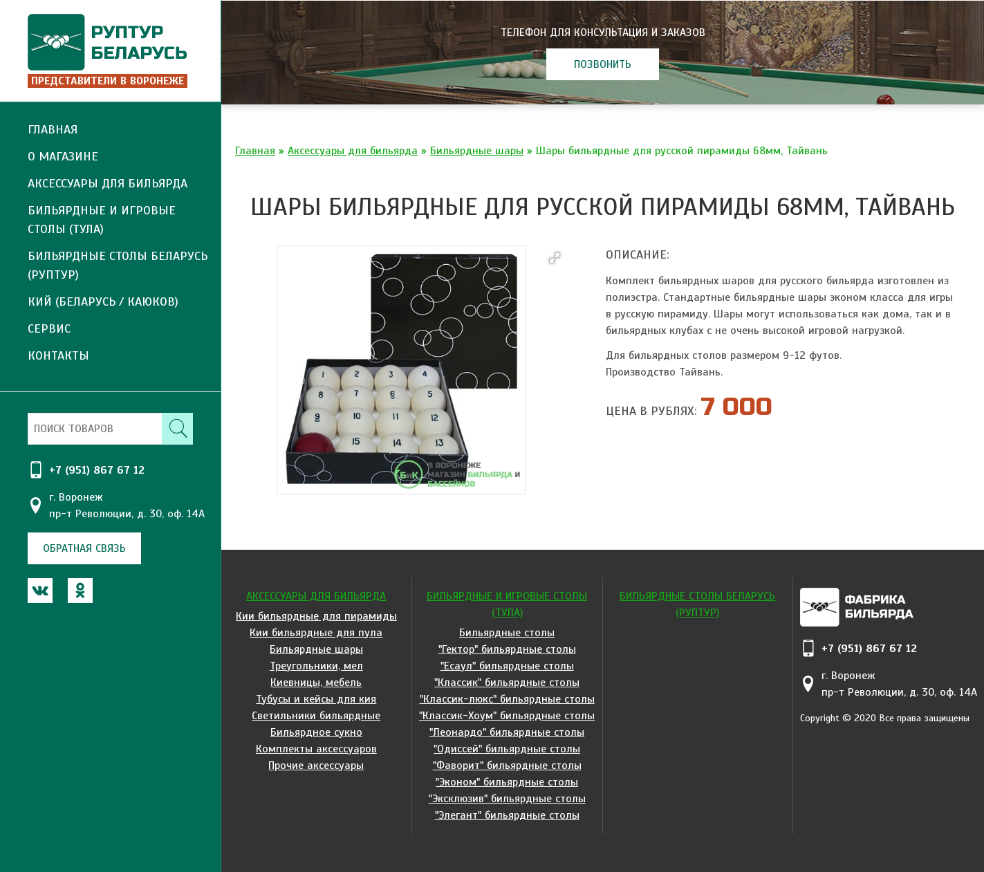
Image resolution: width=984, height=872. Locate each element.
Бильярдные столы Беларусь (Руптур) (117, 265)
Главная (52, 129)
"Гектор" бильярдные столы (507, 649)
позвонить (602, 64)
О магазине (63, 156)
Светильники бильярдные (316, 716)
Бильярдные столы (507, 633)
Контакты (58, 355)
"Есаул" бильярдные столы (507, 666)
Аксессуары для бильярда (353, 151)
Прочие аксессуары (316, 765)
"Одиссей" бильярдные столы (507, 749)
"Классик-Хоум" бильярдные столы (507, 716)
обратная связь (84, 548)
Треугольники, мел (316, 666)
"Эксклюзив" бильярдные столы (507, 799)
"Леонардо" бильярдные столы (506, 732)
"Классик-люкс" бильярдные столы (507, 699)
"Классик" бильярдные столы (506, 682)
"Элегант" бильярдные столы (507, 815)
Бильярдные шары (476, 151)
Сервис (49, 328)
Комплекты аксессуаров (316, 749)
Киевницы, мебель (316, 682)
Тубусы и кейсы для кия (316, 699)
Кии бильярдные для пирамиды (316, 616)
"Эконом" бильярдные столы (507, 782)
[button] (555, 258)
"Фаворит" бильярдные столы (507, 765)
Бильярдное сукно (316, 732)
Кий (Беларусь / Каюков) (103, 301)
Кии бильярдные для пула (316, 633)
